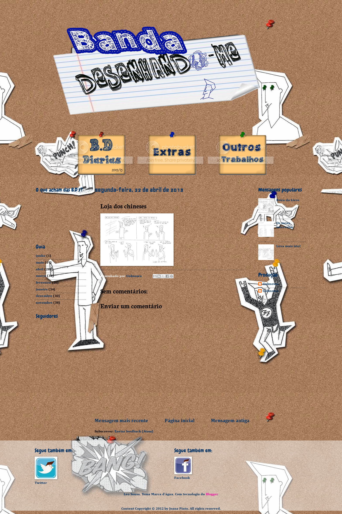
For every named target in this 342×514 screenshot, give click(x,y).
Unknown (270, 284)
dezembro (44, 296)
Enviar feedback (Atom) (134, 431)
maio (40, 262)
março (41, 276)
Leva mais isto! (288, 246)
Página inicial (180, 420)
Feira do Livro (287, 200)
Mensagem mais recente (121, 420)
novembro (44, 302)
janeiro (42, 289)
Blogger (212, 494)
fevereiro (43, 282)
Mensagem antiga (230, 420)
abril (39, 269)
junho (40, 255)
